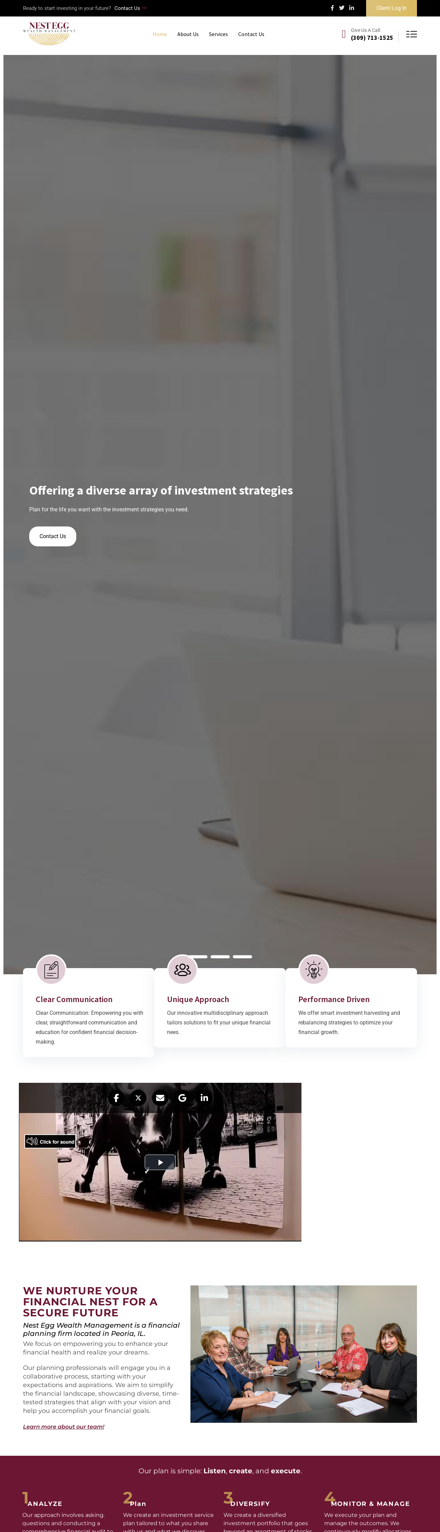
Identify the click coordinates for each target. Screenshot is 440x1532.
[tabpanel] (220, 514)
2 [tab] (220, 956)
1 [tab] (197, 956)
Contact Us (130, 8)
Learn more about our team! (63, 1426)
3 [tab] (242, 956)
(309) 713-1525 (372, 38)
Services (218, 34)
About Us (188, 34)
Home (160, 34)
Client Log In (391, 8)
